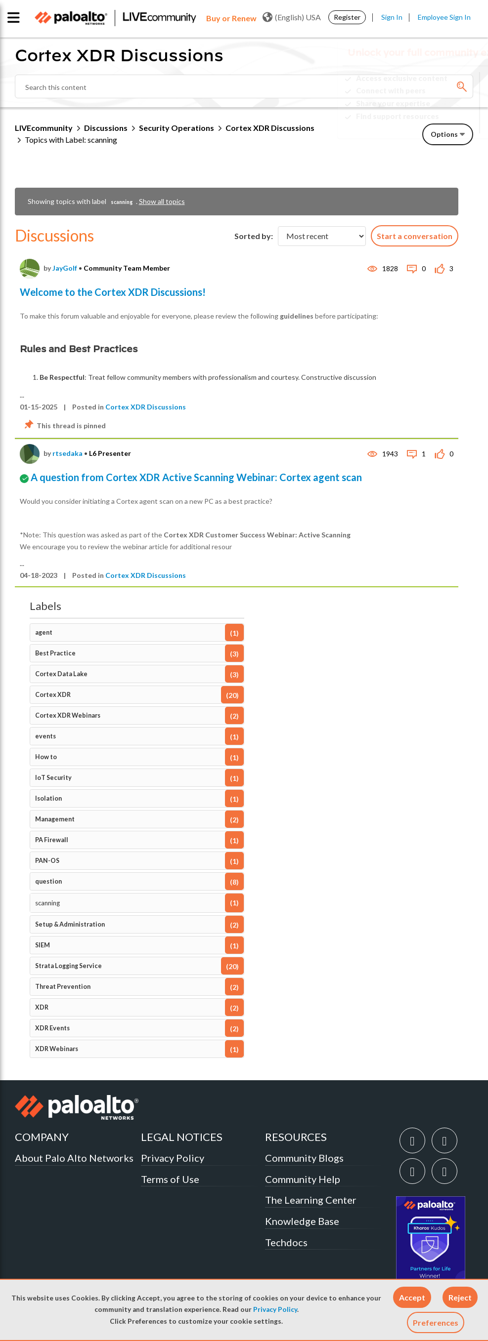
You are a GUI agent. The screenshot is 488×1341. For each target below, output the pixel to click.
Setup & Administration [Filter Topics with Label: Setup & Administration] (70, 924)
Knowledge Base (302, 1221)
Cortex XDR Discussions (145, 407)
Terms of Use (170, 1179)
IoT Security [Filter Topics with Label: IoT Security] (53, 777)
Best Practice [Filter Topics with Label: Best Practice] (55, 653)
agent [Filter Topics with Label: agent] (43, 632)
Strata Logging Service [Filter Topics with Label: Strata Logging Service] (68, 966)
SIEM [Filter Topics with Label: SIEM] (42, 945)
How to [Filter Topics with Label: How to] (46, 757)
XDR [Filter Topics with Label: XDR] (41, 1007)
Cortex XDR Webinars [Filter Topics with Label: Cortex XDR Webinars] (67, 715)
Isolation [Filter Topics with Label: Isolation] (48, 798)
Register (347, 17)
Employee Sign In (444, 17)
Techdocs (286, 1242)
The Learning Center (310, 1200)
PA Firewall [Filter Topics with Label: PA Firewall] (51, 840)
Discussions (106, 127)
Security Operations (176, 127)
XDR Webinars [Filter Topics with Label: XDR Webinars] (56, 1049)
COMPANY (42, 1136)
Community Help (302, 1179)
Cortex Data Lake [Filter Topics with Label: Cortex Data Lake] (61, 674)
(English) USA (292, 17)
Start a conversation (414, 236)
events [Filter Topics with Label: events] (45, 736)
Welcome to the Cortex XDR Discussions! (113, 292)
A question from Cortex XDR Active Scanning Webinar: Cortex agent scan (196, 477)
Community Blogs (304, 1158)
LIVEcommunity (44, 127)
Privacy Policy (275, 1309)
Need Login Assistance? (428, 124)
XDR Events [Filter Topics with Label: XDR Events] (52, 1028)
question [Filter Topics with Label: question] (48, 881)
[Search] (244, 86)
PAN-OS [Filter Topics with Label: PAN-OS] (47, 860)
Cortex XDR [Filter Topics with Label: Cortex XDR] (53, 694)
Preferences (435, 1322)
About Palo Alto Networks (74, 1158)
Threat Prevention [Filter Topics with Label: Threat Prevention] (62, 986)
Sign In (391, 17)
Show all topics (162, 201)
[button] (412, 1297)
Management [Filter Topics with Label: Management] (55, 819)
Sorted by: (253, 236)
